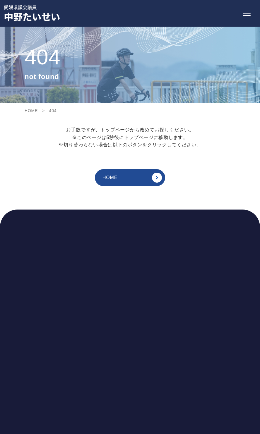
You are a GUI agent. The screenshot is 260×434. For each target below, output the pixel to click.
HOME (132, 178)
